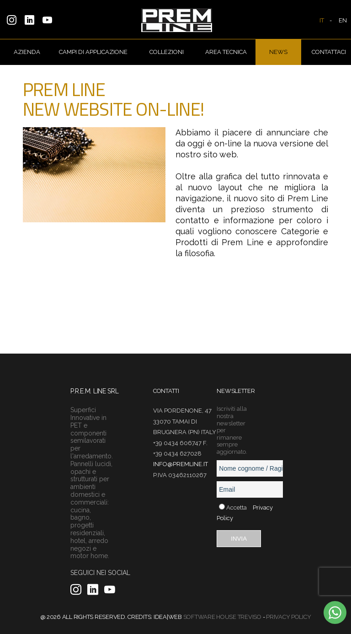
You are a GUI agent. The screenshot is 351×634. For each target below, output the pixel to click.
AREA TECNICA (226, 51)
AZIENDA (27, 51)
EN (343, 20)
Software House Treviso (222, 616)
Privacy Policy (288, 616)
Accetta (236, 507)
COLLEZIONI (166, 51)
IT (321, 20)
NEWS (278, 51)
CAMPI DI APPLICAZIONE (93, 51)
